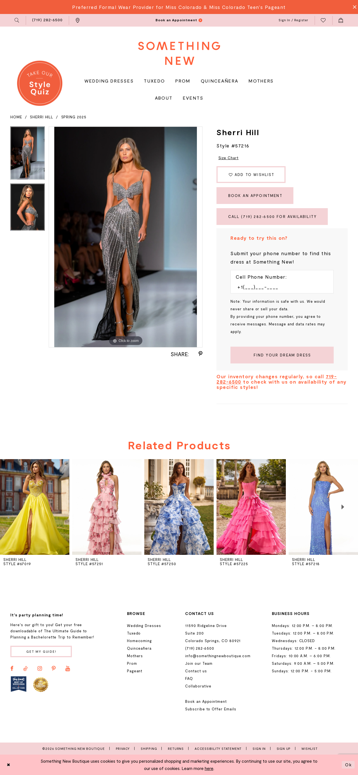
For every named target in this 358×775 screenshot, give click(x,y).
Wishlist (309, 748)
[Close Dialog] (8, 765)
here (209, 768)
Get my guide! (41, 651)
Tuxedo (134, 633)
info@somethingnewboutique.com (218, 656)
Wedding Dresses (144, 625)
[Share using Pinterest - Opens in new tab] (200, 354)
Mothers (135, 656)
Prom (132, 663)
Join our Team (199, 663)
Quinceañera (139, 648)
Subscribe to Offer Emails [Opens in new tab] (210, 709)
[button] (17, 20)
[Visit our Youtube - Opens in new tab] (67, 669)
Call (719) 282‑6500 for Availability (272, 216)
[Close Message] (353, 7)
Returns (176, 748)
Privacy (123, 748)
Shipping (149, 748)
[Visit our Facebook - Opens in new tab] (11, 669)
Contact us (196, 671)
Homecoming (139, 640)
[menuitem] (17, 20)
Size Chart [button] (228, 158)
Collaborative (198, 686)
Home (16, 117)
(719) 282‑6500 (199, 648)
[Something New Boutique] (179, 53)
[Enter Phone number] (279, 287)
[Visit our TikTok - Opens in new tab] (25, 669)
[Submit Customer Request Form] (282, 355)
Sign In (259, 748)
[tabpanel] (27, 155)
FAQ (189, 678)
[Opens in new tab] (18, 684)
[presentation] (107, 507)
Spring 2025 (73, 117)
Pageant (135, 671)
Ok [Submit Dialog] (348, 764)
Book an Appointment (255, 195)
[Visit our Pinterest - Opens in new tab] (54, 669)
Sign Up (284, 748)
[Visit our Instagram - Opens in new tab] (39, 669)
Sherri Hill (41, 117)
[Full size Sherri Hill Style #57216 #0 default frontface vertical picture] (125, 237)
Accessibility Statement (218, 748)
